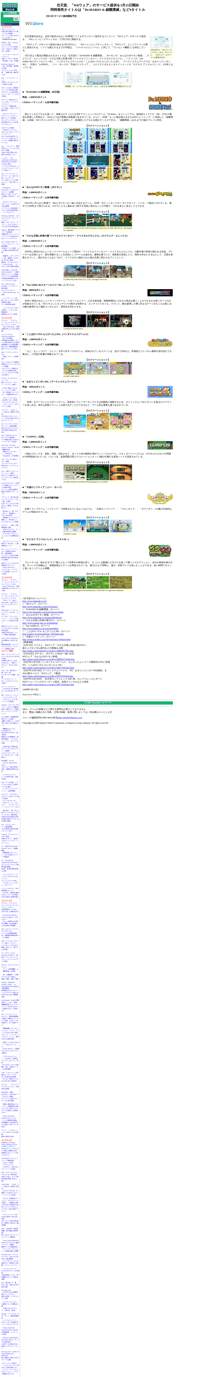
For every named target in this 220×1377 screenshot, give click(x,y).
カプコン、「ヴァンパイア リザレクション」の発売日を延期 (10, 1087)
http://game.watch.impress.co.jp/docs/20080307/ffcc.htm (48, 651)
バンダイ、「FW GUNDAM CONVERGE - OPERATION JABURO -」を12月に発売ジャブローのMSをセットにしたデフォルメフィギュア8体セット (10, 164)
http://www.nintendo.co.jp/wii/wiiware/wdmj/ (43, 612)
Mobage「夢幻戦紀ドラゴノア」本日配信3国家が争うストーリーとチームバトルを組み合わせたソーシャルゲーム (10, 234)
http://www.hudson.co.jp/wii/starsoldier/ (40, 628)
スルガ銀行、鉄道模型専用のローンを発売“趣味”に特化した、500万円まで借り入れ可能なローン (10, 721)
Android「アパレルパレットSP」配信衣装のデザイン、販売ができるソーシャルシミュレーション (10, 839)
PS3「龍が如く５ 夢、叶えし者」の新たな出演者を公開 (9, 1285)
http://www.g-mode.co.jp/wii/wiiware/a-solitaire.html (46, 639)
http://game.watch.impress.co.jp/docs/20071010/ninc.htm (48, 684)
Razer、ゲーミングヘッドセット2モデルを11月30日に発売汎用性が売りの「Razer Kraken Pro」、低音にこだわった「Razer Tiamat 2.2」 (10, 660)
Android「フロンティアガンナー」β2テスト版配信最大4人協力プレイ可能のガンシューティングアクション (10, 709)
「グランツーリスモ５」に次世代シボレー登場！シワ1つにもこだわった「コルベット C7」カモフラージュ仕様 (10, 402)
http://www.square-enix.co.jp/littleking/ (40, 623)
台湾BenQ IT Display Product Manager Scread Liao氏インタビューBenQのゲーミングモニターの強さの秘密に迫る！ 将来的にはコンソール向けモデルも (10, 1149)
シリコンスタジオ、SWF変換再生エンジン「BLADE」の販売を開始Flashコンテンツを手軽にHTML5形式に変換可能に (10, 893)
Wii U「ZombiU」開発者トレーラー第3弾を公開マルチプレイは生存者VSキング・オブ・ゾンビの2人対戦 (10, 92)
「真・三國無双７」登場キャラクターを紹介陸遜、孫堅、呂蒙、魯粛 (9, 977)
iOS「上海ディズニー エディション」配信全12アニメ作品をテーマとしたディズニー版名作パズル (9, 475)
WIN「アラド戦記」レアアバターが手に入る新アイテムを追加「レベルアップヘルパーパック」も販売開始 (9, 787)
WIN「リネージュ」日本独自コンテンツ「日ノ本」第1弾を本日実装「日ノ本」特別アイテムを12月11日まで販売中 (9, 1077)
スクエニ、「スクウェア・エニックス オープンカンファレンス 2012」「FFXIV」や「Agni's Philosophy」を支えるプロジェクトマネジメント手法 (10, 600)
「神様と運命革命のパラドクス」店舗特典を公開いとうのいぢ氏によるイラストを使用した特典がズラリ (9, 1108)
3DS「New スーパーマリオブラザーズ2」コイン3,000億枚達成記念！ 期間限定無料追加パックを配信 (10, 933)
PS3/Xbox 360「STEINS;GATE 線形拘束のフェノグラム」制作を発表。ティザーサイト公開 (9, 1294)
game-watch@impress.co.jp (69, 717)
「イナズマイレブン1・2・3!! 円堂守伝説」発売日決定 (9, 777)
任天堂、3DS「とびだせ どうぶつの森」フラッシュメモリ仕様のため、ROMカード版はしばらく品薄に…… (10, 47)
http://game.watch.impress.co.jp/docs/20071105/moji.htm (48, 668)
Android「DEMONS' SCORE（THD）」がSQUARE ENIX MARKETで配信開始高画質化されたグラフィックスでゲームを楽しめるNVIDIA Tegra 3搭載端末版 (10, 990)
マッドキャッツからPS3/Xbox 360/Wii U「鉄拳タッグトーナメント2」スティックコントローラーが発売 (10, 957)
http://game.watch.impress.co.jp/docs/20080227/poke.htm (48, 659)
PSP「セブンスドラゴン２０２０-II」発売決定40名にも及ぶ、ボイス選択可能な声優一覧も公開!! (9, 1177)
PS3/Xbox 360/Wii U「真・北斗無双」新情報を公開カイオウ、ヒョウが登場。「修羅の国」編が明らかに (9, 69)
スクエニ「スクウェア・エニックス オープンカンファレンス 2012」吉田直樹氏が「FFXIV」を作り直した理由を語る (10, 907)
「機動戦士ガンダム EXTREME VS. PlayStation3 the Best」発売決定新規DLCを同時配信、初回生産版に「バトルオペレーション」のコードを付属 (9, 736)
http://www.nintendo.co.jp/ (34, 601)
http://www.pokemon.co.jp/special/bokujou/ (42, 617)
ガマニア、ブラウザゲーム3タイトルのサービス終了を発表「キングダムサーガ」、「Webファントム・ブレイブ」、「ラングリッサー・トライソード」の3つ (10, 800)
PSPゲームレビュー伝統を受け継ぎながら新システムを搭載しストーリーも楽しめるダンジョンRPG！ (9, 33)
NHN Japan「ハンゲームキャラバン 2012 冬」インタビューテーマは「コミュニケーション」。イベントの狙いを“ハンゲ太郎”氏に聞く (10, 616)
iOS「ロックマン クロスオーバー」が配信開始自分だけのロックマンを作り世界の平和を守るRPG (9, 428)
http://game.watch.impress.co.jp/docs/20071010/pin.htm (47, 676)
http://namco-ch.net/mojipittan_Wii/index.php (43, 634)
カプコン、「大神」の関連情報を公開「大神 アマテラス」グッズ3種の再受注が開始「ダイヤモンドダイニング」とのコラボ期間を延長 (10, 531)
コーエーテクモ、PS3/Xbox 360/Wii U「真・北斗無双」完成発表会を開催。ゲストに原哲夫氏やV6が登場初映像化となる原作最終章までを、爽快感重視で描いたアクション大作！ (10, 342)
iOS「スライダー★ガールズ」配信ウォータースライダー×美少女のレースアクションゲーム (9, 463)
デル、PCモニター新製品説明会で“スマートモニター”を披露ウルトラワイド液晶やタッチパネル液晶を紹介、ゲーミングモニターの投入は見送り (10, 368)
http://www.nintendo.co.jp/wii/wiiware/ (40, 606)
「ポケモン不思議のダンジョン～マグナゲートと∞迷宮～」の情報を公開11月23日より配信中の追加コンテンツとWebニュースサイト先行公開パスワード (9, 1205)
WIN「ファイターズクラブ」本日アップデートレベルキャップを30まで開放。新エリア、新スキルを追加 (9, 945)
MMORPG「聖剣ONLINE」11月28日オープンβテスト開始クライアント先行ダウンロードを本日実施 (9, 1096)
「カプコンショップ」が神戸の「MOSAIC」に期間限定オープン (9, 543)
